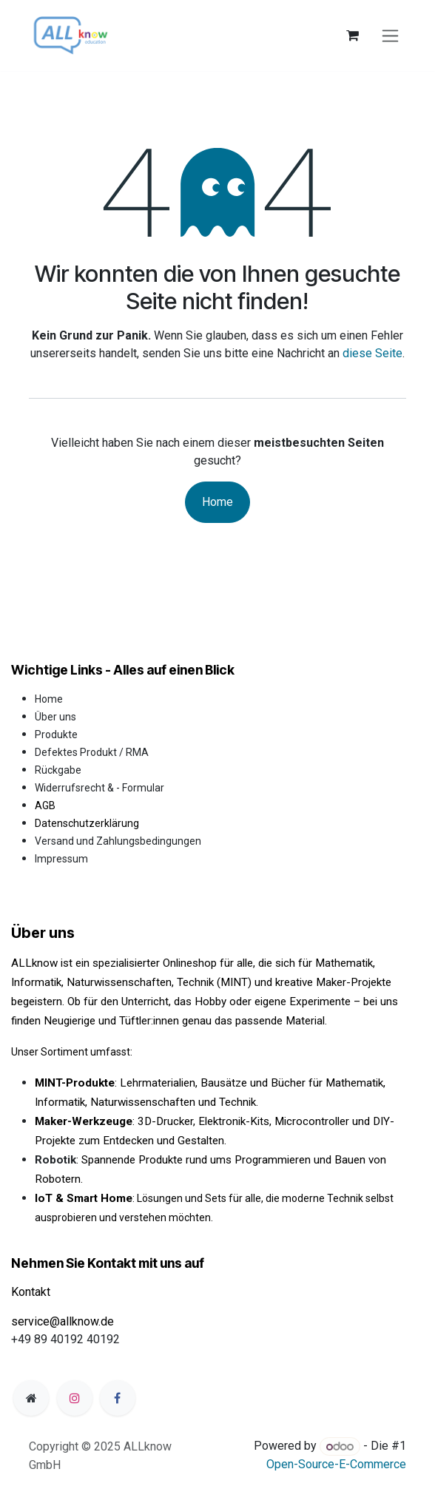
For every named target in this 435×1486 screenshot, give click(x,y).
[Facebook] (117, 1398)
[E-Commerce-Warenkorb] (352, 35)
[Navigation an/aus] (390, 36)
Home (217, 502)
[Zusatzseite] (31, 1398)
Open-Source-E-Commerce (336, 1464)
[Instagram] (74, 1398)
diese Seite (372, 353)
